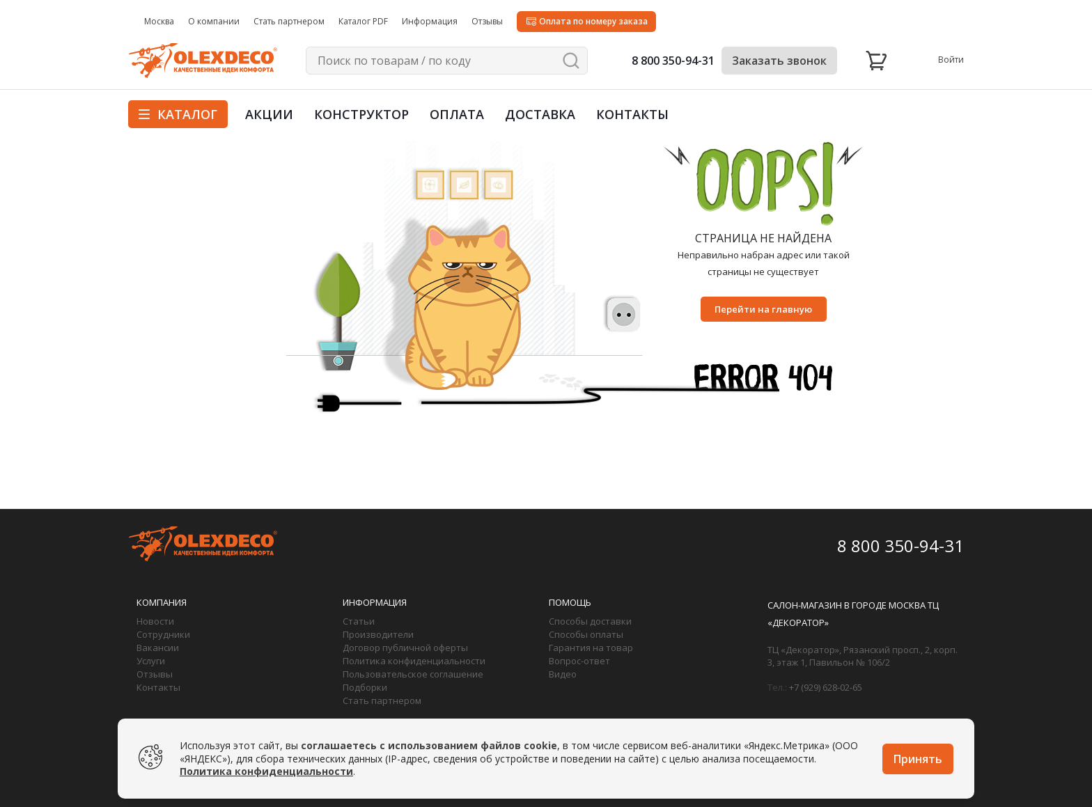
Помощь (570, 602)
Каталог (178, 114)
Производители (378, 634)
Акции (269, 114)
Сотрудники (163, 634)
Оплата (457, 114)
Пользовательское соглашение (413, 674)
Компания (161, 602)
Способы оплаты (586, 634)
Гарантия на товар (591, 647)
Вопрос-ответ (579, 661)
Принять (918, 759)
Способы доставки (590, 621)
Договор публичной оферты (405, 647)
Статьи (359, 621)
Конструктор (361, 114)
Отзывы (154, 674)
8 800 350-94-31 (673, 60)
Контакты (632, 114)
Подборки (365, 687)
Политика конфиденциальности (414, 661)
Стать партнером (382, 700)
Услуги (150, 661)
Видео (563, 674)
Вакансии (157, 647)
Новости (155, 621)
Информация (375, 602)
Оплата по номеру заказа (593, 21)
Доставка (540, 114)
